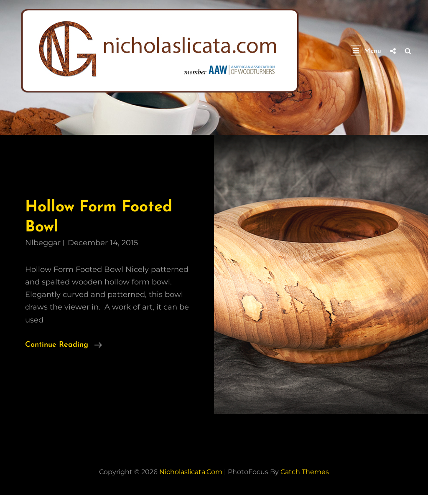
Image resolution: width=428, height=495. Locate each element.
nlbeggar (43, 242)
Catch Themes (304, 472)
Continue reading (63, 345)
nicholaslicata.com (190, 472)
